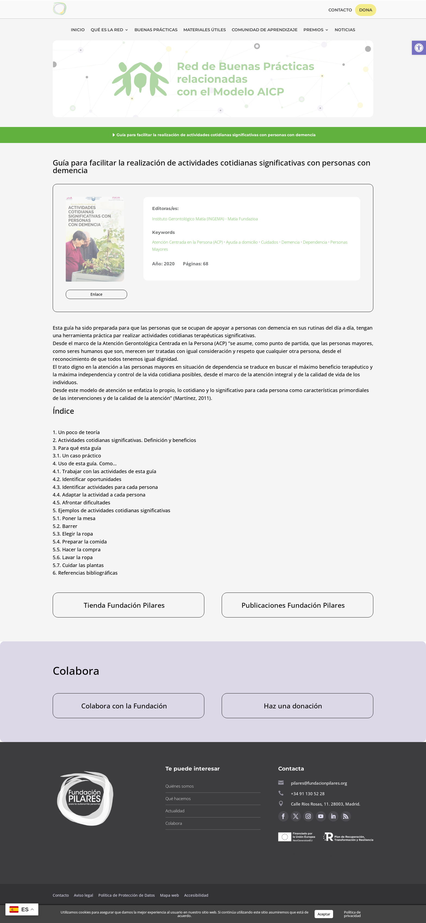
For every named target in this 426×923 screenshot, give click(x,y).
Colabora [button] (173, 823)
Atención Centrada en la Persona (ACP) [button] (187, 242)
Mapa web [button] (169, 895)
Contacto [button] (340, 10)
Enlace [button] (96, 294)
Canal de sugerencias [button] (305, 855)
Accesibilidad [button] (196, 895)
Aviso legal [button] (84, 895)
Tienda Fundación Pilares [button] (124, 605)
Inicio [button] (78, 30)
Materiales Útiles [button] (204, 30)
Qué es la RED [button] (107, 30)
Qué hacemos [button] (178, 798)
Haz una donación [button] (293, 705)
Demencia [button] (290, 242)
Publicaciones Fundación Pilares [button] (293, 605)
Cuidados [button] (269, 242)
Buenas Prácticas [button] (155, 30)
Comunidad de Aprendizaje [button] (264, 30)
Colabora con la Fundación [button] (124, 705)
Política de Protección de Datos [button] (127, 895)
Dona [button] (365, 9)
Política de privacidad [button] (352, 914)
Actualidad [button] (174, 810)
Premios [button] (313, 30)
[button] (419, 48)
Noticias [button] (345, 30)
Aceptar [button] (324, 914)
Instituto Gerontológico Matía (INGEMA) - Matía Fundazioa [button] (205, 218)
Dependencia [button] (315, 242)
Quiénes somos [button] (179, 786)
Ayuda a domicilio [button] (242, 242)
